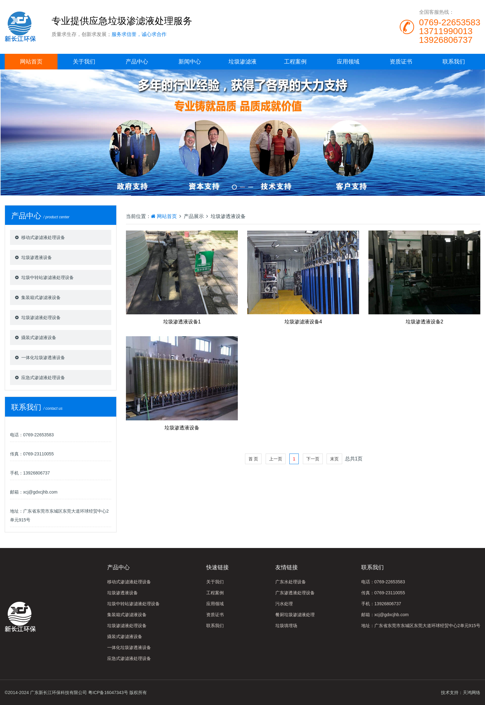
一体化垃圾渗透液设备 (43, 357)
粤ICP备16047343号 (108, 692)
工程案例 (295, 61)
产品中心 (137, 61)
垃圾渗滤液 (242, 61)
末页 (334, 458)
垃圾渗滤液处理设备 (41, 317)
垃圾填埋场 (286, 625)
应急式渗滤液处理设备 (43, 377)
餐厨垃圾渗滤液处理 (295, 614)
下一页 (312, 458)
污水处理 (284, 603)
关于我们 (84, 61)
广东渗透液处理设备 (295, 592)
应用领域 (348, 61)
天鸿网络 (471, 692)
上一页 (275, 458)
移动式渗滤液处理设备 (43, 237)
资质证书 (401, 61)
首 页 (253, 458)
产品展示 (194, 216)
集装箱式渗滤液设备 (41, 297)
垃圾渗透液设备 (36, 257)
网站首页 (31, 61)
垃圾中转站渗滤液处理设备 (47, 277)
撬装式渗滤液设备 (38, 337)
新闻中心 (189, 61)
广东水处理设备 (290, 581)
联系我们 (453, 61)
